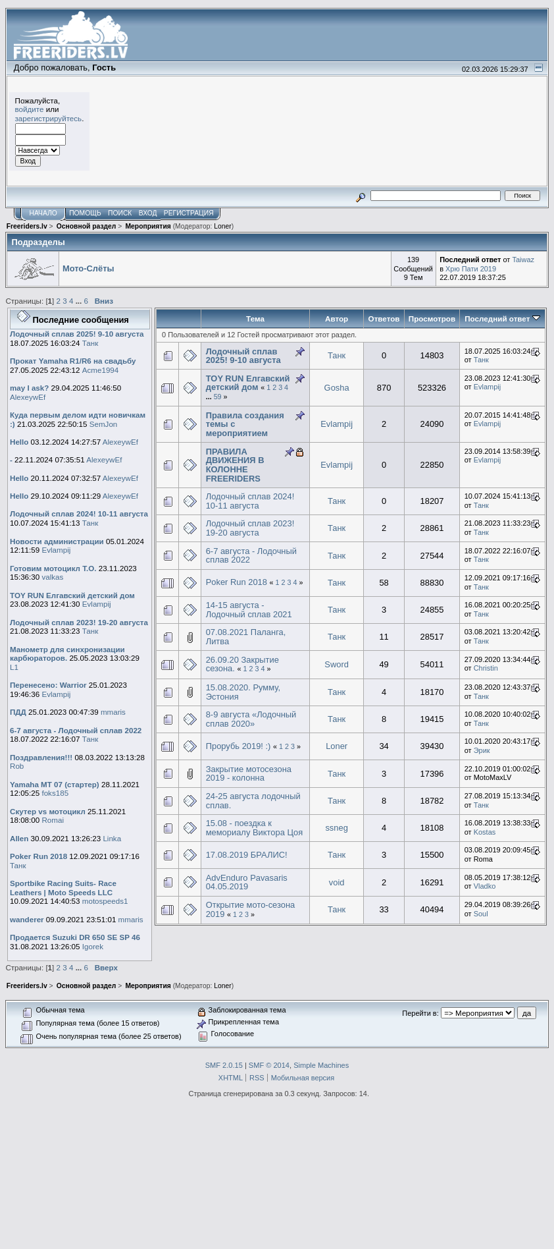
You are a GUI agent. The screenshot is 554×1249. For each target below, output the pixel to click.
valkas (52, 576)
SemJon (103, 424)
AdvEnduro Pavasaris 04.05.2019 (247, 882)
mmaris (113, 712)
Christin (486, 668)
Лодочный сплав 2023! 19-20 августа (79, 622)
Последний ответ (502, 318)
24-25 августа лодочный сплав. (253, 800)
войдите (29, 109)
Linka (112, 838)
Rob (17, 766)
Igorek (92, 946)
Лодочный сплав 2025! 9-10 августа (77, 333)
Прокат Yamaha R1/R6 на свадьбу (73, 360)
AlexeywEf (27, 397)
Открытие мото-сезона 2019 (250, 909)
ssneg (336, 828)
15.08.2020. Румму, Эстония (243, 692)
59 (218, 397)
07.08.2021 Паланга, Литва (246, 636)
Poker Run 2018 (38, 856)
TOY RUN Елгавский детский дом (72, 595)
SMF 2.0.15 (224, 1065)
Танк (90, 343)
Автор (336, 318)
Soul (481, 914)
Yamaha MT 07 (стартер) (54, 784)
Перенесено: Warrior (48, 684)
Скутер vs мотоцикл (49, 811)
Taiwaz (523, 260)
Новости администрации (57, 541)
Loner (222, 226)
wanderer (27, 919)
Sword (336, 664)
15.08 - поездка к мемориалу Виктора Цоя (254, 827)
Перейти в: (420, 1013)
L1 (14, 667)
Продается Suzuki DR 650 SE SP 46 (75, 937)
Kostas (485, 832)
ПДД (18, 712)
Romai (52, 820)
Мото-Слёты (88, 268)
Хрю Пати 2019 (470, 269)
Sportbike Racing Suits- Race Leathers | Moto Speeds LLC (63, 888)
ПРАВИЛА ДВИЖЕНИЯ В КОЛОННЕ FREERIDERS (235, 465)
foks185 (54, 793)
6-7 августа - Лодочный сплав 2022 (75, 730)
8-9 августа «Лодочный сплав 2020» (251, 719)
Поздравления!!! (41, 757)
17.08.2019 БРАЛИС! (247, 855)
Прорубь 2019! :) (238, 746)
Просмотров (432, 318)
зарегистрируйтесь (48, 118)
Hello (19, 441)
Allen (19, 838)
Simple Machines (321, 1065)
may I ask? (29, 387)
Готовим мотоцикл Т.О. (53, 568)
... (80, 300)
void (337, 882)
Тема (255, 318)
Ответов (384, 318)
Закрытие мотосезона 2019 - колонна (248, 773)
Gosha (336, 388)
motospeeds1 (105, 901)
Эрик (482, 750)
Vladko (485, 886)
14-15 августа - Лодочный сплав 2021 (249, 609)
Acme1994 (100, 370)
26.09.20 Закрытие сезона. (242, 664)
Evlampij (55, 549)
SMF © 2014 (269, 1065)
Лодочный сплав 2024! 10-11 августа (79, 513)
